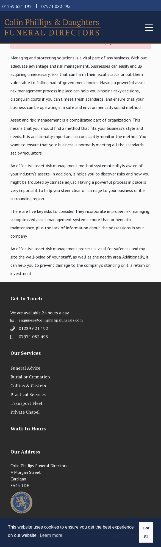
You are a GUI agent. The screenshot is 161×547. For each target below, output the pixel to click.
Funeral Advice (25, 368)
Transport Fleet (26, 403)
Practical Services (28, 394)
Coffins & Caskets (28, 386)
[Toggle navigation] (149, 27)
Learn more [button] (51, 535)
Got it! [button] (146, 532)
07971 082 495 (56, 6)
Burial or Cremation (30, 377)
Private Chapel (25, 412)
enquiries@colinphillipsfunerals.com (51, 322)
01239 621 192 (17, 6)
